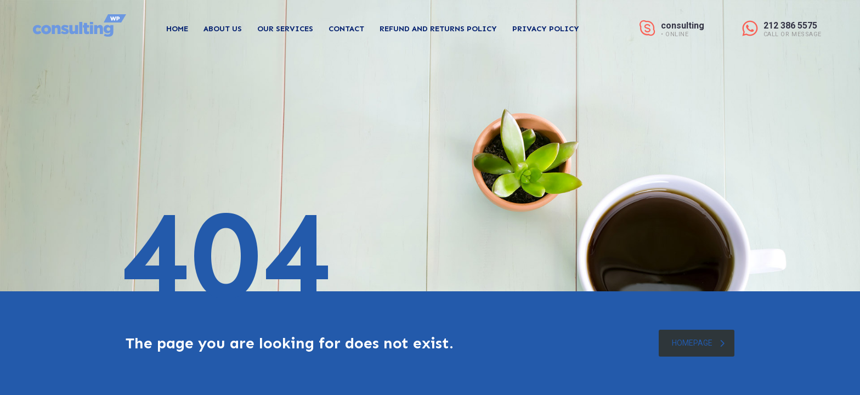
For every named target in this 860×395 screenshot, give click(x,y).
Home (177, 28)
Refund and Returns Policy (438, 28)
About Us (222, 28)
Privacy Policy (545, 28)
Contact (346, 28)
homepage (698, 342)
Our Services (285, 28)
